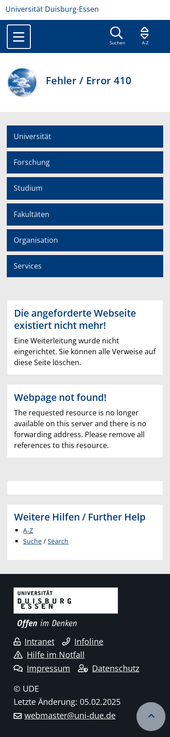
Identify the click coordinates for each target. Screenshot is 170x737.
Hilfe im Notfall (49, 654)
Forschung (32, 162)
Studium (28, 188)
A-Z (28, 530)
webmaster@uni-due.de (70, 715)
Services (28, 266)
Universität (32, 136)
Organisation (36, 240)
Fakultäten (31, 214)
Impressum (42, 668)
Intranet (34, 641)
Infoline (82, 641)
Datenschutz (108, 668)
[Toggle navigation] (19, 36)
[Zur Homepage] (85, 9)
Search (58, 541)
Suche (32, 541)
